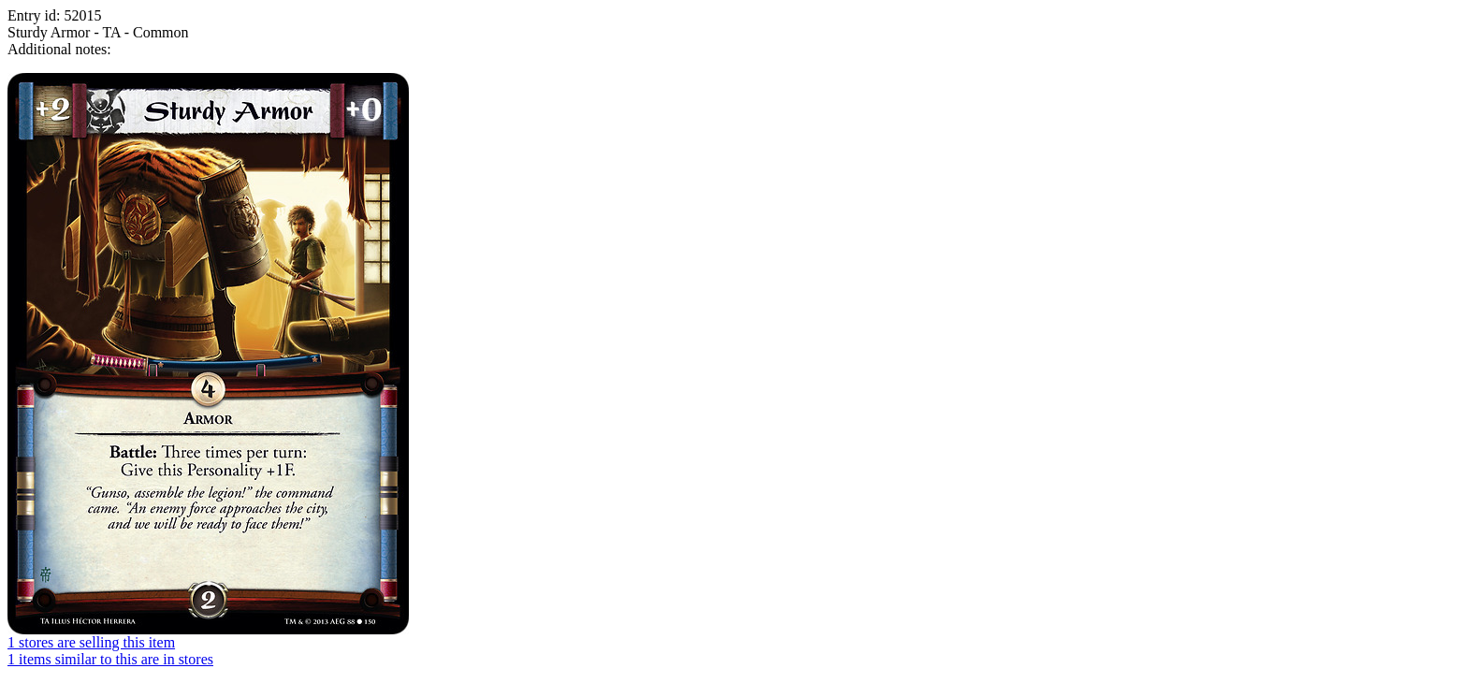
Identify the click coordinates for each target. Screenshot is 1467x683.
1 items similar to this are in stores (110, 659)
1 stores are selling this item (91, 642)
